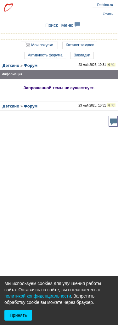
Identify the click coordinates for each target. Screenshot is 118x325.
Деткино (11, 65)
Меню (70, 25)
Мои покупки (39, 45)
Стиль (108, 14)
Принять (18, 315)
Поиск (51, 25)
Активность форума (45, 55)
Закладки (82, 55)
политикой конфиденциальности (37, 296)
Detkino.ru (105, 5)
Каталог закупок (80, 45)
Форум (30, 65)
